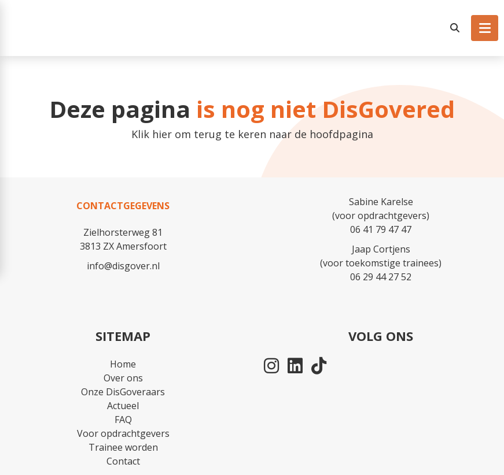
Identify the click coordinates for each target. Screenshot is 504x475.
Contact (123, 461)
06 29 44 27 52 (380, 276)
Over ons (123, 378)
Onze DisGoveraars (123, 391)
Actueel (123, 405)
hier (162, 134)
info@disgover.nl (123, 265)
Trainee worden (123, 447)
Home (123, 364)
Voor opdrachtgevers (123, 433)
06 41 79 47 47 (380, 229)
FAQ (123, 419)
